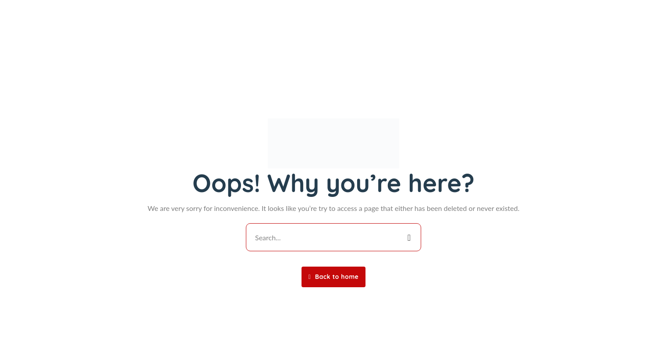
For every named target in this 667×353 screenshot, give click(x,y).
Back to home (334, 277)
